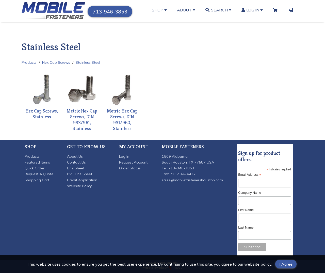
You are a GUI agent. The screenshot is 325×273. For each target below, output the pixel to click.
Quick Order (34, 168)
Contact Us (76, 162)
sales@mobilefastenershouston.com (192, 180)
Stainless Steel (88, 62)
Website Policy (79, 186)
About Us (75, 156)
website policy (257, 264)
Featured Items (37, 162)
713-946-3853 (110, 11)
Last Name (245, 227)
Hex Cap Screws (56, 62)
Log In (252, 9)
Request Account (133, 162)
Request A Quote (39, 174)
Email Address (249, 175)
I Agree (285, 264)
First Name (246, 210)
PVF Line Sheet (79, 174)
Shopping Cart (37, 180)
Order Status (130, 168)
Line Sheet (75, 168)
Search (218, 9)
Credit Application (82, 180)
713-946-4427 (183, 174)
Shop (159, 9)
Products (29, 62)
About (186, 9)
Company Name (249, 193)
